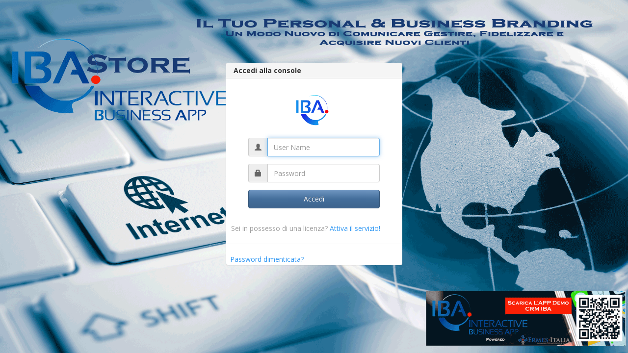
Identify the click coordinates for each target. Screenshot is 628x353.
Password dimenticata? (267, 259)
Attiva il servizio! (355, 228)
